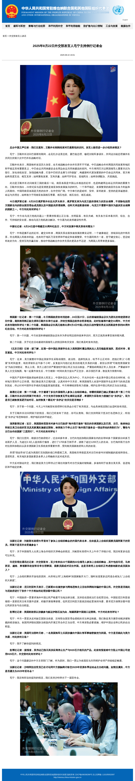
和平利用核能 (73, 26)
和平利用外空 (55, 26)
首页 (7, 26)
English (125, 20)
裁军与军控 (19, 26)
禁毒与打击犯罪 (36, 26)
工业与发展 (112, 26)
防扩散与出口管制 (92, 26)
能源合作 (125, 26)
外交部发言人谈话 (17, 36)
